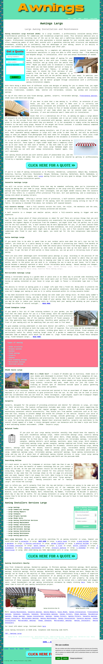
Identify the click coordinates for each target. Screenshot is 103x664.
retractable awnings (43, 452)
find (11, 567)
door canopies (50, 439)
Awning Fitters (74, 616)
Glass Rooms (62, 612)
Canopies (16, 614)
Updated (21, 648)
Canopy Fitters (66, 614)
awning (62, 101)
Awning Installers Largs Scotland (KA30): (23, 34)
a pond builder (83, 541)
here (83, 582)
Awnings (49, 616)
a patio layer (61, 541)
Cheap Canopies (44, 620)
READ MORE (46, 303)
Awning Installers (82, 620)
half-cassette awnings (35, 445)
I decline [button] (65, 658)
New (17, 648)
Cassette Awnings (35, 612)
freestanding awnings (88, 96)
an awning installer (69, 539)
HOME (69, 18)
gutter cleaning (79, 546)
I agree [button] (58, 658)
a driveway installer (14, 546)
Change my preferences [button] (76, 658)
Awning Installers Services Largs (26, 503)
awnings (59, 120)
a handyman (81, 548)
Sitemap (6, 648)
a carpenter (24, 541)
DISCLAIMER (93, 18)
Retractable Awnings (49, 614)
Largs (41, 176)
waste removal (39, 546)
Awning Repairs (50, 612)
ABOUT (80, 18)
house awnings (89, 443)
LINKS (74, 18)
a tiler (59, 546)
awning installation (88, 437)
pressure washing (59, 548)
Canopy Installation (77, 612)
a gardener (9, 543)
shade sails (69, 382)
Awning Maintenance (18, 612)
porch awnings (50, 441)
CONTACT (86, 18)
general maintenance (32, 548)
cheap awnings (72, 437)
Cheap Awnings (80, 614)
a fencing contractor (32, 543)
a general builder (81, 543)
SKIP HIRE (42, 541)
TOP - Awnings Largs (13, 633)
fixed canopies (19, 318)
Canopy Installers (12, 618)
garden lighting (57, 543)
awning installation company (38, 82)
